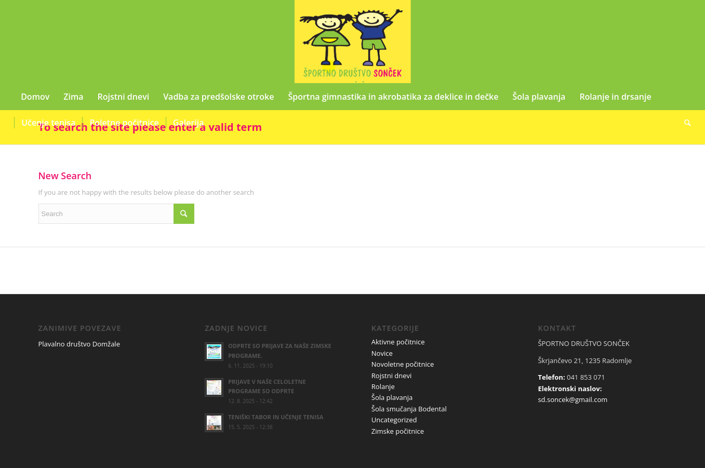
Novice (382, 353)
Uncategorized (394, 419)
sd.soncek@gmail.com (572, 399)
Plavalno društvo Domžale (79, 344)
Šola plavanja (392, 397)
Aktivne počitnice (398, 341)
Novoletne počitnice (402, 364)
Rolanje (383, 386)
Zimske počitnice (397, 431)
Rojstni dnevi (391, 375)
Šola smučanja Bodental (409, 408)
